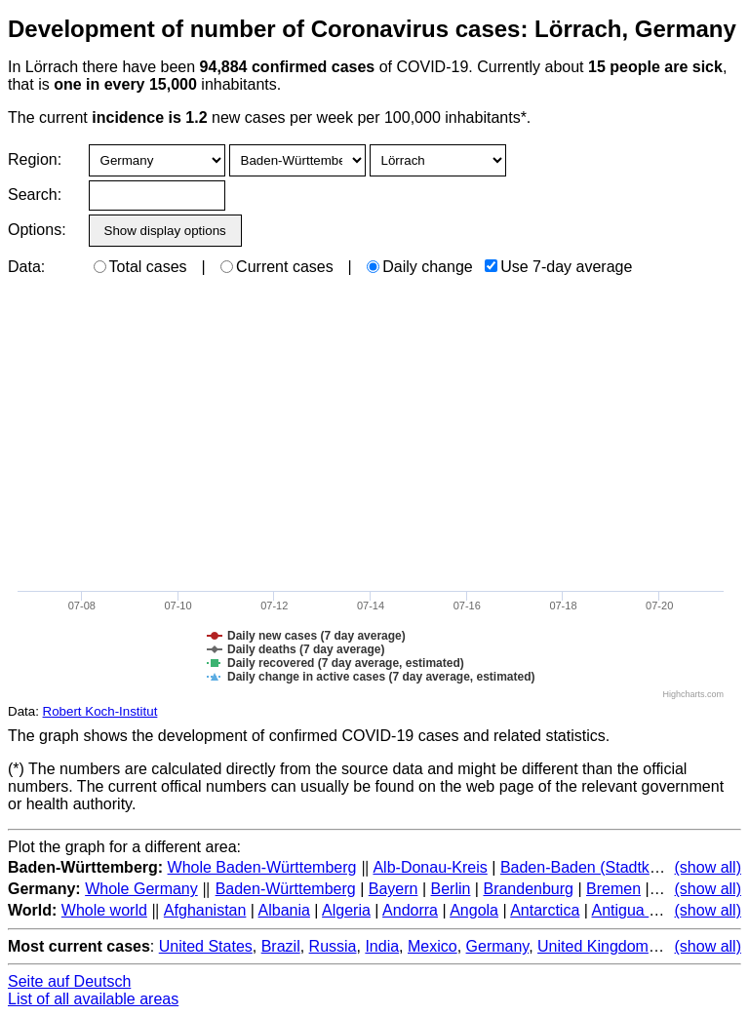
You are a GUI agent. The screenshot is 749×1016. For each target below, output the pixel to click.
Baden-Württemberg (286, 888)
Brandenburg (528, 888)
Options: (36, 229)
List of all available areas (93, 999)
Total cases (140, 266)
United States (206, 946)
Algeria (346, 910)
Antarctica (544, 910)
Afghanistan (205, 910)
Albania (284, 910)
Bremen (613, 888)
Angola (474, 910)
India (382, 946)
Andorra (410, 910)
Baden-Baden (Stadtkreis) (590, 867)
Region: (34, 159)
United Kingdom (593, 946)
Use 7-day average (558, 266)
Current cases (277, 266)
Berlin (451, 888)
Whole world (104, 910)
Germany (498, 946)
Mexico (432, 946)
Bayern (393, 888)
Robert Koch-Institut (100, 711)
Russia (333, 946)
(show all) (708, 867)
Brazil (280, 946)
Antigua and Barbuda (664, 910)
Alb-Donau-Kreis (430, 867)
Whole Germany (141, 888)
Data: (26, 266)
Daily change (420, 266)
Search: (34, 194)
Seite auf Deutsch (69, 981)
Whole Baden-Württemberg (262, 867)
